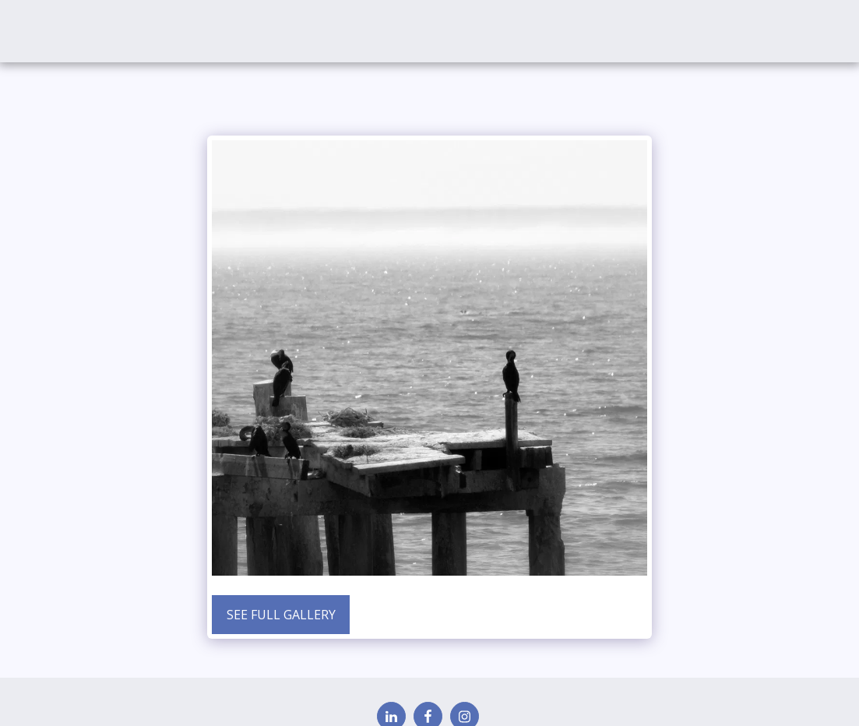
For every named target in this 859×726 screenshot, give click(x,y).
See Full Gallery (281, 614)
